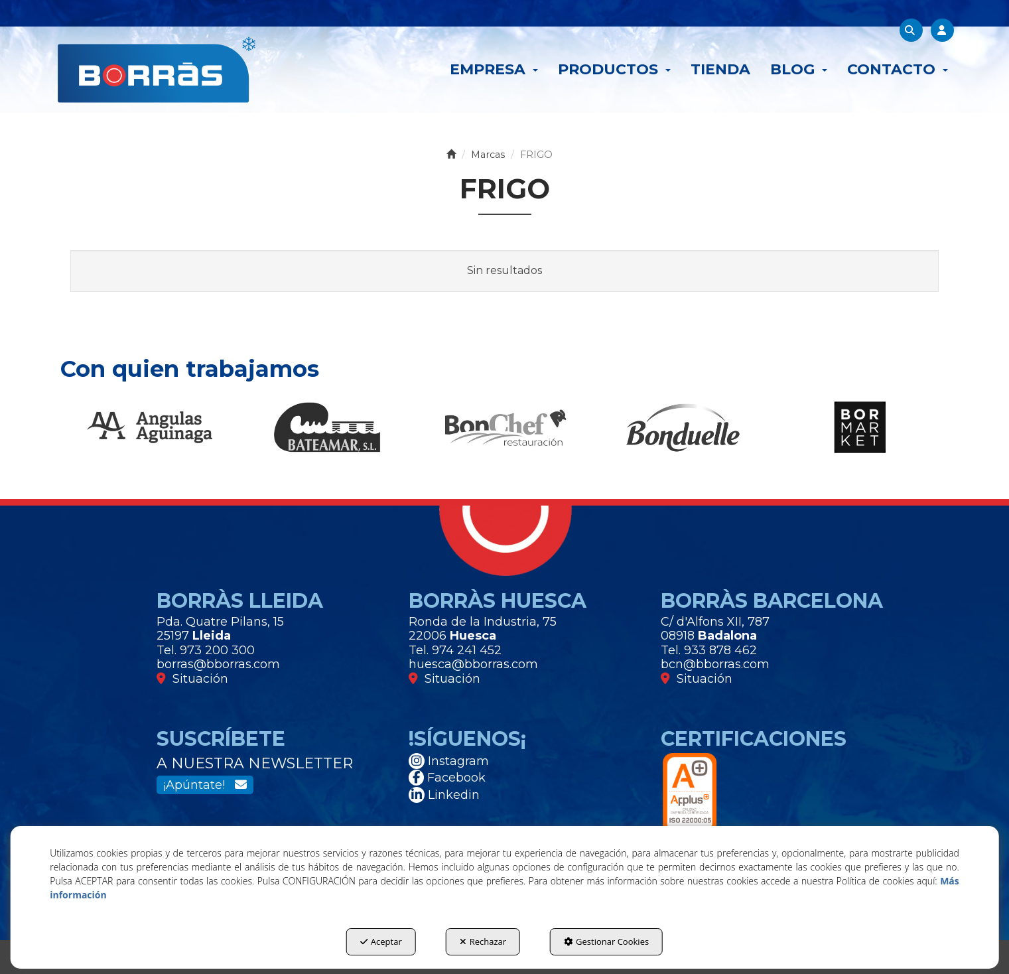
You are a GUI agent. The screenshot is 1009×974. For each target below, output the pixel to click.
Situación (192, 678)
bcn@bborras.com (715, 664)
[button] (156, 69)
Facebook (447, 777)
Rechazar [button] (483, 941)
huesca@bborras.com (473, 664)
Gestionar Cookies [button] (606, 941)
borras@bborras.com (218, 664)
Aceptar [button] (381, 941)
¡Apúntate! (205, 785)
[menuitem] (494, 69)
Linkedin (444, 795)
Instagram (449, 761)
